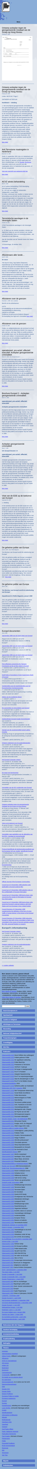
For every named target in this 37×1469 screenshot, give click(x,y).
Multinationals (6, 1420)
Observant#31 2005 (8, 1201)
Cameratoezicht (7, 1372)
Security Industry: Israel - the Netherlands (14, 1119)
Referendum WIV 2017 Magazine (13, 1325)
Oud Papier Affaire (7, 1429)
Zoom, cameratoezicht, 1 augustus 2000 (14, 1270)
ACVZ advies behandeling (13, 182)
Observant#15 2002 (8, 1248)
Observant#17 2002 (8, 1244)
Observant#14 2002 (8, 1251)
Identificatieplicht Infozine (9, 1152)
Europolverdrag (6, 865)
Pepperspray (6, 1438)
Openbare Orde (7, 1422)
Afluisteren (5, 1358)
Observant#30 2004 (8, 1203)
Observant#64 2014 (8, 1107)
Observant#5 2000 (7, 1284)
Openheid (5, 1424)
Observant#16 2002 (8, 1246)
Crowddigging (7, 1042)
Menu (18, 22)
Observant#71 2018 (8, 1090)
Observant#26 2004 (8, 1213)
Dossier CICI (6, 1389)
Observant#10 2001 (8, 1260)
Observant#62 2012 (8, 1112)
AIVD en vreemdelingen (9, 1361)
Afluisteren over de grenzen (14, 298)
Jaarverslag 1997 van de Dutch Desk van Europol (17, 646)
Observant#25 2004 (8, 1215)
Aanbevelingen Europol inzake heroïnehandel (16, 719)
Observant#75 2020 (8, 1076)
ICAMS (4, 1410)
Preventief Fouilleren (8, 1443)
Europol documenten (11, 631)
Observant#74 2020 (8, 1079)
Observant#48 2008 (8, 1149)
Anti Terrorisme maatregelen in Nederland (15, 150)
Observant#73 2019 (8, 1081)
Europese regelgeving (8, 1398)
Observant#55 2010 (8, 1133)
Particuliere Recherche (9, 1434)
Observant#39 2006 (8, 1180)
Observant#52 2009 (8, 1140)
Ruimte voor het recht (8, 1166)
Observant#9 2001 (7, 1262)
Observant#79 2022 (8, 1067)
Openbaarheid (7, 1015)
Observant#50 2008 (8, 1145)
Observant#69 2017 (8, 1095)
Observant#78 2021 (8, 1069)
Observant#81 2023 (8, 1062)
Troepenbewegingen (9, 1038)
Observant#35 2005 (8, 1192)
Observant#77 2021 (8, 1071)
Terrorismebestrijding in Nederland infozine (15, 1163)
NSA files (6, 1047)
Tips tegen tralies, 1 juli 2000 (11, 1272)
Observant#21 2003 (8, 1229)
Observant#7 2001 (7, 1267)
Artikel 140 (5, 1365)
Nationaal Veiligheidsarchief (12, 1033)
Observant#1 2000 (7, 1293)
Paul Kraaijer (6, 1436)
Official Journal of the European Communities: (16, 881)
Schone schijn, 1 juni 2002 (10, 1241)
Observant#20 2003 (8, 1232)
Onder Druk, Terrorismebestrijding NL (13, 1168)
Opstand (4, 1427)
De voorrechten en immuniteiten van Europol (15, 708)
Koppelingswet (6, 1405)
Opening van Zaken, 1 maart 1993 (12, 1314)
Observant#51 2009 (8, 1142)
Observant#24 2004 (8, 1218)
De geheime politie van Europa (15, 547)
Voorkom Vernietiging (10, 1329)
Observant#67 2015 (8, 1100)
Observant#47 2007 (8, 1154)
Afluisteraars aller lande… (13, 255)
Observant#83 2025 (8, 1057)
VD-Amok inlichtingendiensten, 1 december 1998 (17, 1303)
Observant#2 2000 (7, 1291)
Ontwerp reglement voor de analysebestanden (16, 743)
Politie (4, 1441)
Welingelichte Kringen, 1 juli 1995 (12, 1307)
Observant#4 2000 (7, 1286)
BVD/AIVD (5, 1370)
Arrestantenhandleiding (9, 1083)
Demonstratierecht (7, 1382)
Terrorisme (5, 1453)
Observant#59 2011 (8, 1121)
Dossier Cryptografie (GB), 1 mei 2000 (13, 1277)
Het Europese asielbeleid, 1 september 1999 (15, 1300)
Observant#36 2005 (8, 1189)
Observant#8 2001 (7, 1265)
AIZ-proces (5, 1363)
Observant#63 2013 (8, 1109)
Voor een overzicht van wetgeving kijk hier (15, 171)
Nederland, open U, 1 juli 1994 (11, 1310)
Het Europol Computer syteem (11, 759)
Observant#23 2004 (8, 1220)
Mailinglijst (6, 1343)
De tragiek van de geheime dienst (12, 1377)
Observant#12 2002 (8, 1255)
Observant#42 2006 (8, 1173)
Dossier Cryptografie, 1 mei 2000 (12, 1274)
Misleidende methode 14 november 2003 (14, 1225)
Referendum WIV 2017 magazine (12, 1088)
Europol (4, 1401)
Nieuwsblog (7, 1029)
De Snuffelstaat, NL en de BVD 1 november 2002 (17, 1239)
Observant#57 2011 (8, 1126)
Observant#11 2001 (8, 1258)
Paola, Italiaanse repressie (10, 1431)
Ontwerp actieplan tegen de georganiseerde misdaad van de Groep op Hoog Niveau (16, 30)
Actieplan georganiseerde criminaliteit (13, 445)
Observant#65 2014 (8, 1104)
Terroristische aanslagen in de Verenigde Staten (15, 219)
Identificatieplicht (7, 1412)
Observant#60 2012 (8, 1116)
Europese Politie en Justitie (10, 1396)
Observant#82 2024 (8, 1060)
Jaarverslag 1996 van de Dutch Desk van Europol (17, 655)
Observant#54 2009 (8, 1135)
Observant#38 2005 (8, 1185)
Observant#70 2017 (8, 1093)
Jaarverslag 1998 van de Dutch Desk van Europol (17, 635)
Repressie (5, 1448)
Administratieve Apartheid (10, 1353)
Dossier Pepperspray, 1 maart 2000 (13, 1279)
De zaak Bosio (6, 1379)
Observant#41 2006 (8, 1175)
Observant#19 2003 (8, 1234)
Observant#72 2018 (8, 1086)
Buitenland (5, 1368)
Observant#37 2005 (8, 1187)
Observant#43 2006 (8, 1171)
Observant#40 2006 (8, 1178)
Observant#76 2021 (8, 1074)
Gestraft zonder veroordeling (10, 1182)
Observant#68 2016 (8, 1097)
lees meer (5, 142)
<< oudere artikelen (8, 965)
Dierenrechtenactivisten (9, 1384)
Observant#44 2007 (8, 1161)
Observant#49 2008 (8, 1147)
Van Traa (4, 1455)
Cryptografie (5, 1375)
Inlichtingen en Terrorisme (11, 1024)
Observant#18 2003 (8, 1237)
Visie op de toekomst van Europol (12, 823)
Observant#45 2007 (8, 1159)
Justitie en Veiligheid (10, 1020)
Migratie (4, 1417)
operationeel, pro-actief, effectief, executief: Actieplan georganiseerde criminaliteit (17, 352)
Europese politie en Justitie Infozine (13, 1128)
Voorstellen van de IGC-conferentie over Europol (17, 787)
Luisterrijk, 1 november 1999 (10, 1295)
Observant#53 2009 (8, 1138)
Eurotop (4, 1403)
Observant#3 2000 (7, 1288)
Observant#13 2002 (8, 1253)
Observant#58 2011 (8, 1123)
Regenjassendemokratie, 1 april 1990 (13, 1319)
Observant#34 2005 (8, 1194)
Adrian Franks (6, 1356)
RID (3, 1450)
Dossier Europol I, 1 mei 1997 (11, 1305)
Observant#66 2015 (8, 1102)
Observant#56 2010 (8, 1130)
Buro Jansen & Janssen (9, 991)
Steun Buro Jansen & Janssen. (11, 997)
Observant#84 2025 (8, 1055)
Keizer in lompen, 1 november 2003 (13, 1227)
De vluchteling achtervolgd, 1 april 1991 (14, 1317)
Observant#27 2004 (8, 1211)
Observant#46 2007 (8, 1156)
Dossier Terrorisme (25, 162)
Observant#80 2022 (8, 1064)
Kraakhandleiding (9, 1338)
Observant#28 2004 (8, 1208)
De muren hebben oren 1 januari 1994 (13, 1312)
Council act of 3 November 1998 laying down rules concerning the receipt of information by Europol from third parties (17, 897)
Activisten (5, 1351)
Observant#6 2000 (7, 1281)
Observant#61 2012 (8, 1114)
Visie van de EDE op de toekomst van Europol (16, 497)
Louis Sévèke (6, 1408)
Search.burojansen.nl (10, 1010)
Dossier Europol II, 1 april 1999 (11, 1298)
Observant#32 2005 (8, 1199)
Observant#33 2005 (8, 1196)
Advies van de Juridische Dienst (12, 697)
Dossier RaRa (6, 1391)
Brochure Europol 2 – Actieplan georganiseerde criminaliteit (15, 394)
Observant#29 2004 (8, 1206)
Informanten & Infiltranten (9, 1415)
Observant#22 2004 (8, 1222)
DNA (3, 1386)
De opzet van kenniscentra (10, 772)
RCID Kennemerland (8, 1445)
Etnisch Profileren (7, 1394)
